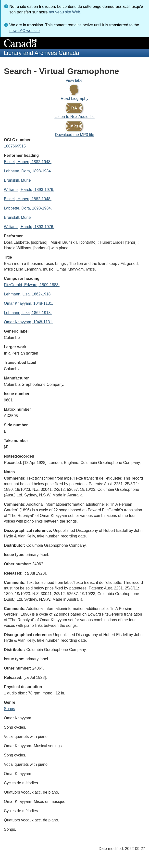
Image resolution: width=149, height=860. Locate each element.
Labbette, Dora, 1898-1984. (28, 171)
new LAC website (24, 31)
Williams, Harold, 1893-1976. (29, 190)
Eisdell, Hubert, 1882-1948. (27, 162)
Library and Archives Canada (41, 53)
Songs (9, 709)
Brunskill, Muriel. (18, 180)
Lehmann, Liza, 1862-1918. (28, 294)
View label (75, 80)
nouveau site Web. (65, 12)
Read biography (74, 98)
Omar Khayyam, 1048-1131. (28, 303)
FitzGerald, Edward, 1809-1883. (32, 285)
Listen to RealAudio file (74, 117)
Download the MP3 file (74, 135)
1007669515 (15, 146)
